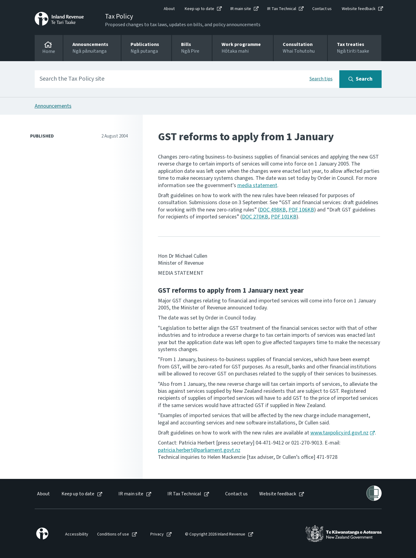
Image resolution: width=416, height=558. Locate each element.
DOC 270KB (255, 217)
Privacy (157, 534)
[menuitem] (43, 494)
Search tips (321, 78)
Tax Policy (119, 16)
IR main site (240, 9)
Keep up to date (199, 9)
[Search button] (360, 79)
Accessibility (76, 534)
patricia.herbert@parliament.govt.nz (199, 450)
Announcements (53, 106)
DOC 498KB (273, 210)
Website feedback (359, 9)
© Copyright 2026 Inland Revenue (215, 534)
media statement (257, 185)
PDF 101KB (283, 217)
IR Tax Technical (281, 9)
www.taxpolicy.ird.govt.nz (339, 433)
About (169, 9)
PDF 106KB (301, 210)
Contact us (322, 9)
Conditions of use (113, 534)
